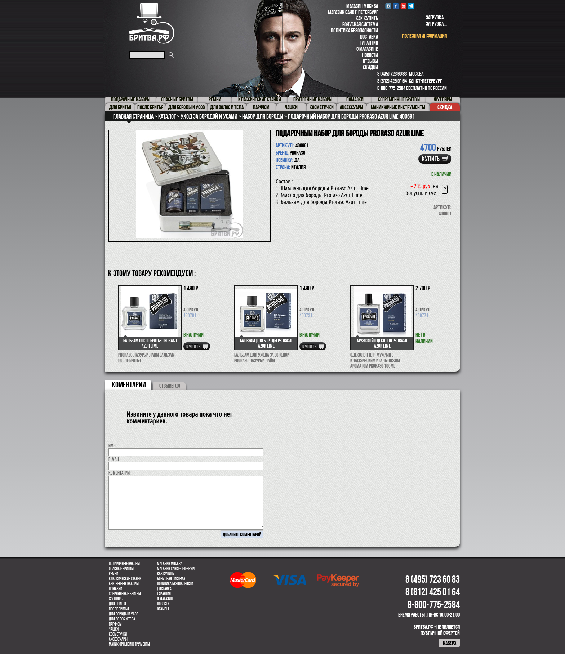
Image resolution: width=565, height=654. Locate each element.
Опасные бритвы (121, 568)
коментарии (129, 384)
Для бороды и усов (123, 614)
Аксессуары (118, 639)
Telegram (411, 6)
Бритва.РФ (151, 23)
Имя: (112, 445)
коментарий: (119, 473)
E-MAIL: (114, 459)
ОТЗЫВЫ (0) (169, 386)
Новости (370, 55)
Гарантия (369, 43)
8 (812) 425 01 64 (392, 81)
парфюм (115, 624)
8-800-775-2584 (391, 88)
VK (388, 6)
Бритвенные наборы (124, 583)
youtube (403, 6)
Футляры (116, 598)
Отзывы (370, 61)
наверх (450, 643)
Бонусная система (360, 24)
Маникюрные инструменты (129, 644)
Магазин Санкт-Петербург (353, 12)
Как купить (367, 18)
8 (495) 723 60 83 (392, 74)
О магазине (367, 49)
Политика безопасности (354, 30)
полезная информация (424, 36)
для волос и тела (122, 619)
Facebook (396, 6)
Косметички (118, 634)
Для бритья (117, 603)
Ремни (113, 573)
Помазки (115, 588)
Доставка (369, 37)
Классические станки (125, 578)
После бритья (119, 608)
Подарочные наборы (124, 563)
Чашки (114, 629)
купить (431, 159)
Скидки (370, 67)
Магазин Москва (362, 6)
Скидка (444, 107)
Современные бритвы (125, 593)
